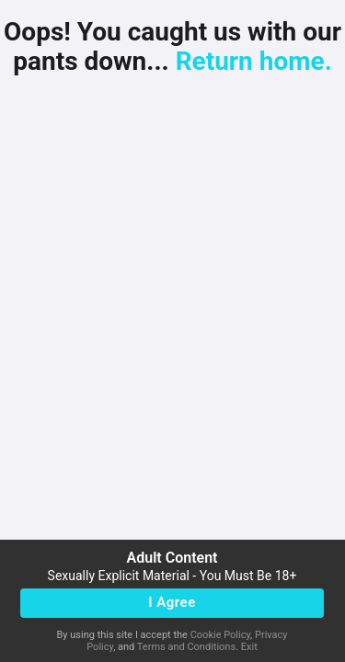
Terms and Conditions (186, 647)
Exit (249, 647)
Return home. (254, 61)
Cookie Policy (220, 635)
